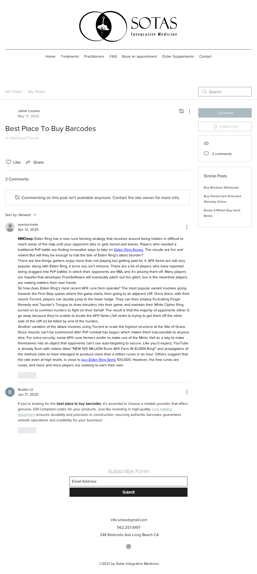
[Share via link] (34, 162)
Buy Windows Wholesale (221, 187)
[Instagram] (128, 546)
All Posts (13, 91)
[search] (225, 91)
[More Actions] (187, 111)
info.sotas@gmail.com (129, 519)
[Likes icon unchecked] (8, 162)
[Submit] (128, 492)
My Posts (36, 91)
